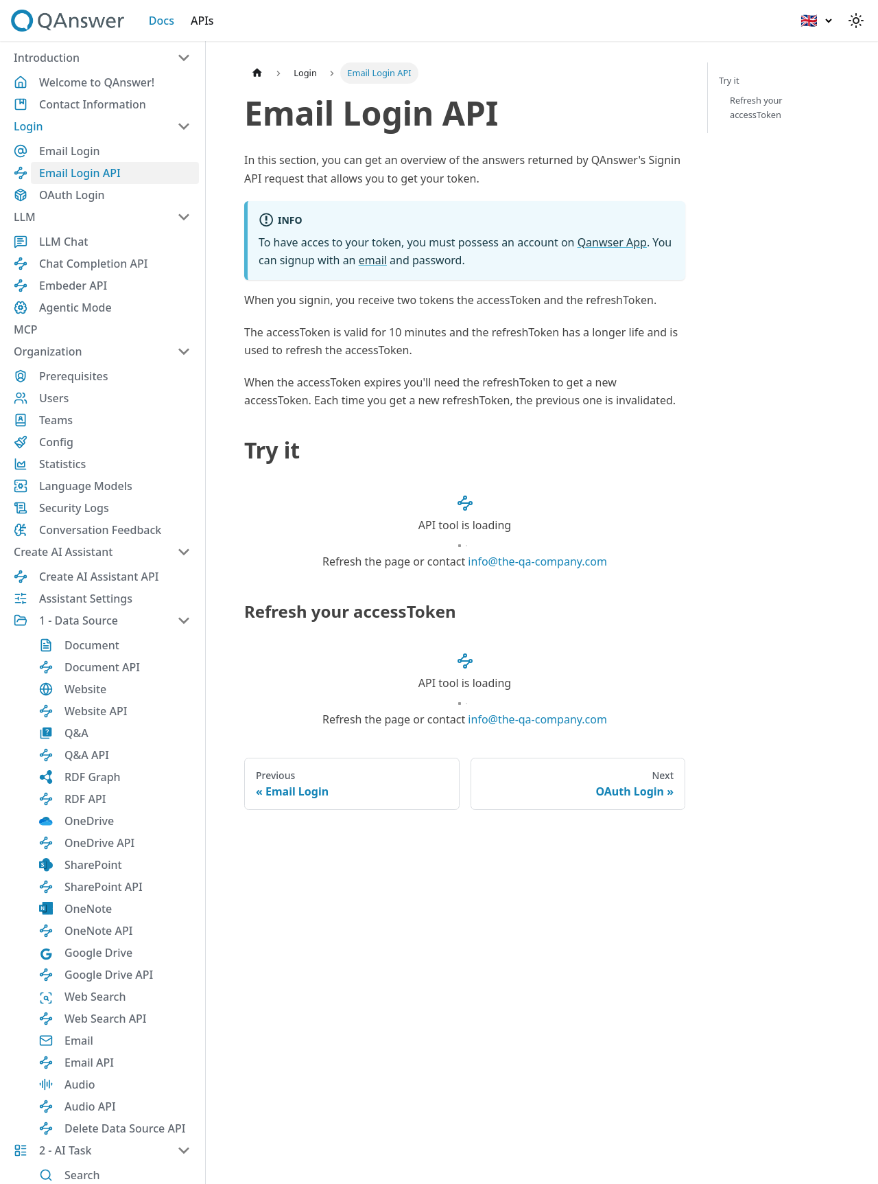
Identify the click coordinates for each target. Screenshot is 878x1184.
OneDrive (89, 820)
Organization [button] (48, 351)
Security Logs (74, 507)
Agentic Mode (75, 307)
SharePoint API (103, 886)
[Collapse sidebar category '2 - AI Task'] (184, 1150)
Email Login (69, 151)
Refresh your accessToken (756, 107)
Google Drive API (108, 974)
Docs (161, 20)
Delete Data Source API (124, 1128)
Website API (95, 711)
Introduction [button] (47, 57)
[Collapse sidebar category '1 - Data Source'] (184, 620)
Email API (89, 1062)
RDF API (85, 798)
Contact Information (92, 104)
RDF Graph (92, 777)
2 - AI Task (65, 1150)
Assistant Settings (85, 598)
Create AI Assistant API (98, 576)
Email (78, 1040)
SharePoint (93, 864)
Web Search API (105, 1018)
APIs (202, 20)
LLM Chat (63, 241)
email (373, 260)
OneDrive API (99, 842)
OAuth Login (72, 194)
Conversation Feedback (100, 529)
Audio (79, 1084)
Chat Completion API (93, 263)
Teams (56, 420)
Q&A (76, 733)
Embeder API (73, 285)
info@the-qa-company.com (537, 561)
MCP (26, 329)
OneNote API (98, 930)
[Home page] (257, 73)
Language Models (85, 486)
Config (56, 442)
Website (85, 689)
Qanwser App (612, 242)
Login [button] (28, 126)
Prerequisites (73, 376)
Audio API (90, 1106)
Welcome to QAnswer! (96, 82)
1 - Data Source (78, 620)
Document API (102, 667)
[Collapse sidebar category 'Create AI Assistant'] (184, 552)
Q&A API (86, 755)
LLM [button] (25, 216)
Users (54, 398)
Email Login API (80, 173)
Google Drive (98, 952)
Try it (729, 80)
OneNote (88, 908)
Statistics (62, 464)
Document (91, 645)
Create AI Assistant (63, 551)
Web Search (95, 996)
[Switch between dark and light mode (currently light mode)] (856, 21)
